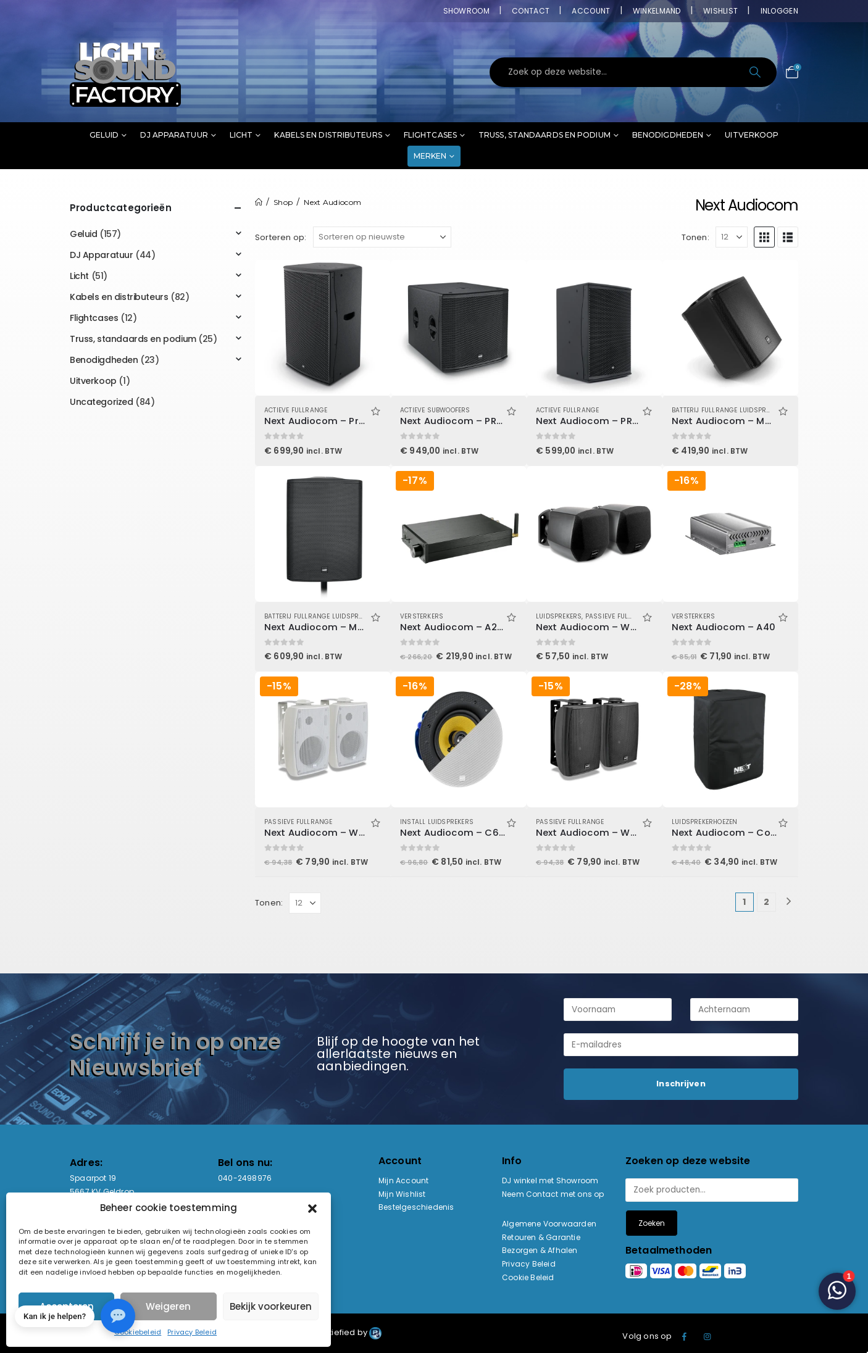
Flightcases (430, 134)
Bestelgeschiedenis (416, 1207)
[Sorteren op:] (382, 237)
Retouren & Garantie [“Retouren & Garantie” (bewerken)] (541, 1237)
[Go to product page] (323, 328)
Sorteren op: (280, 237)
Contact (530, 11)
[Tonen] (732, 237)
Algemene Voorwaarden (549, 1223)
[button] (312, 1208)
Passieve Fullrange (619, 616)
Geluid (104, 134)
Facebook (684, 1336)
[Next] (788, 902)
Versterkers (421, 616)
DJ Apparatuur (173, 134)
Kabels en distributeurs (328, 134)
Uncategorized (101, 402)
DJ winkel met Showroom (550, 1180)
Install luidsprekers (437, 821)
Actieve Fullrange (295, 410)
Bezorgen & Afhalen (540, 1250)
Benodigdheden (667, 134)
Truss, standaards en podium (544, 134)
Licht (241, 134)
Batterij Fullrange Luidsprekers (728, 410)
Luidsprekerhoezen (704, 821)
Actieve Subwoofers (435, 410)
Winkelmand (657, 11)
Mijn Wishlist (402, 1194)
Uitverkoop (751, 134)
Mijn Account (403, 1180)
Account (591, 11)
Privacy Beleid (192, 1332)
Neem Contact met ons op (553, 1194)
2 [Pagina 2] (766, 902)
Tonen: (695, 237)
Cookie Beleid (528, 1277)
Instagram (707, 1336)
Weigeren (168, 1306)
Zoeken (651, 1223)
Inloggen (779, 11)
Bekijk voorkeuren (271, 1306)
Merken (430, 155)
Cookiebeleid (137, 1332)
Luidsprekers (559, 616)
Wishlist (720, 11)
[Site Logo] (125, 72)
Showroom (466, 11)
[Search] (756, 72)
